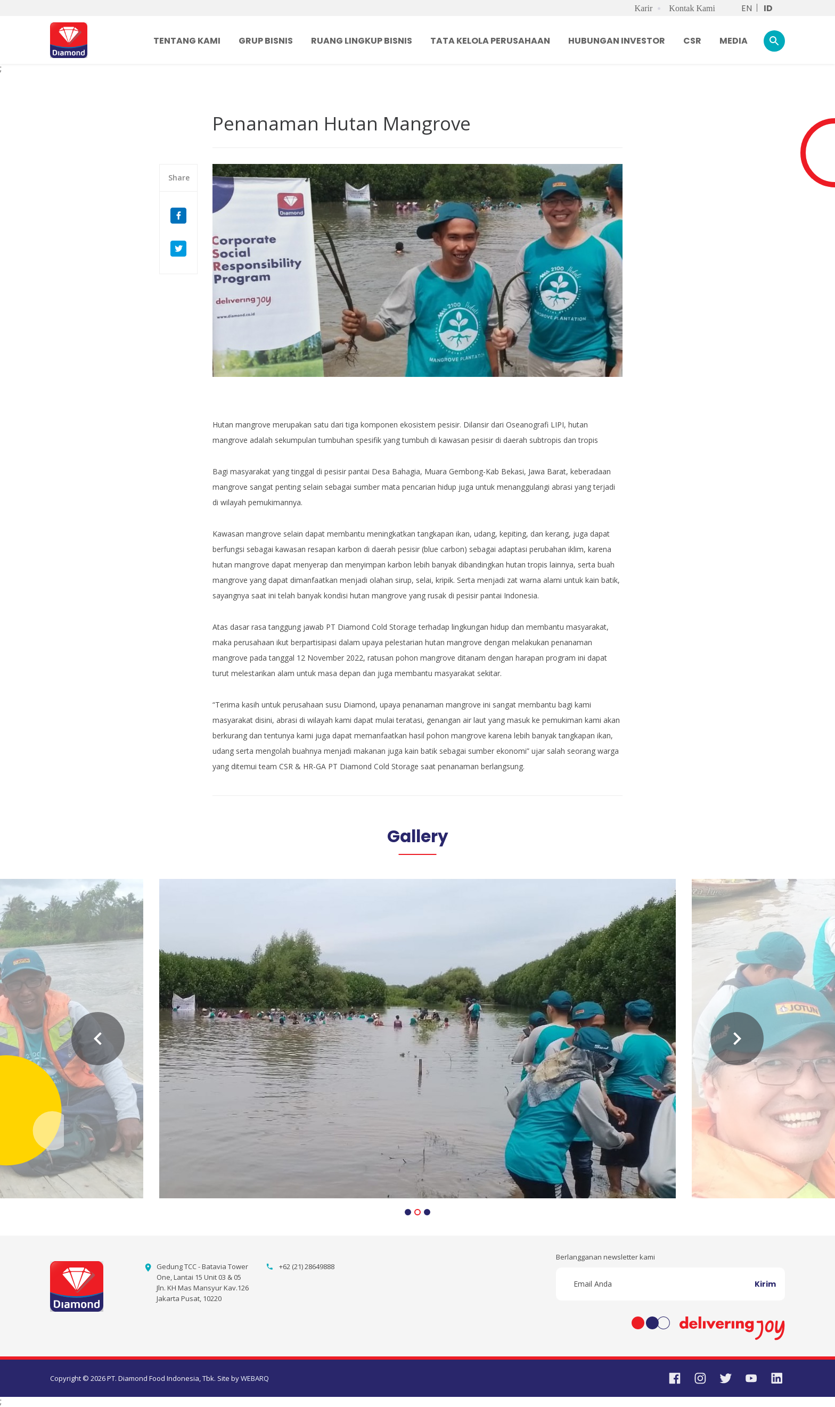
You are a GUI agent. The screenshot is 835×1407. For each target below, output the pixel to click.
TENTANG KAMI (186, 41)
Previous (98, 1038)
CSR (692, 41)
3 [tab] (427, 1213)
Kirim (765, 1284)
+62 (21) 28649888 (306, 1266)
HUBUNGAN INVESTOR (616, 41)
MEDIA (733, 41)
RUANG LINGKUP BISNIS (361, 41)
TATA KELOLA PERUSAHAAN (490, 41)
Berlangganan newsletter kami (605, 1257)
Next (737, 1038)
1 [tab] (408, 1213)
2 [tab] (417, 1213)
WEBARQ (255, 1378)
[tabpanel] (417, 1038)
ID (768, 8)
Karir (644, 8)
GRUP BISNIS (266, 41)
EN (746, 8)
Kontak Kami (692, 8)
